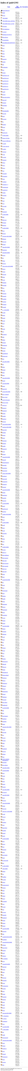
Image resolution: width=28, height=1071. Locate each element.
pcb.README (5, 838)
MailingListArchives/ (7, 34)
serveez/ (4, 912)
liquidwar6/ (4, 705)
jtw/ (3, 645)
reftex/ (3, 882)
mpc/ (3, 778)
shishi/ (3, 920)
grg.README (5, 522)
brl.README (5, 135)
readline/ (4, 877)
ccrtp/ (3, 154)
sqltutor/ (4, 956)
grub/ (3, 528)
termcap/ (4, 977)
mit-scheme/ (5, 765)
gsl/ (3, 536)
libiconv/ (4, 667)
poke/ (3, 852)
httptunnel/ (4, 609)
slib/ (3, 934)
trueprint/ (4, 996)
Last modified (17, 7)
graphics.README (6, 514)
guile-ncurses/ (5, 563)
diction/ (4, 233)
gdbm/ (3, 340)
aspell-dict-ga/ (5, 78)
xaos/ (3, 1051)
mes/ (3, 746)
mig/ (3, 757)
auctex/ (4, 94)
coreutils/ (4, 195)
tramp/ (3, 994)
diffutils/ (4, 239)
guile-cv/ (4, 552)
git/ (3, 364)
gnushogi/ (4, 476)
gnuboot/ (4, 419)
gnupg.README (6, 457)
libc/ (3, 656)
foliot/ (3, 290)
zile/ (3, 1065)
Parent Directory (6, 10)
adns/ (3, 53)
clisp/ (3, 179)
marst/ (3, 729)
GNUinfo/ (4, 26)
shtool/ (3, 926)
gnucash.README (6, 424)
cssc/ (3, 203)
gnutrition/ (4, 495)
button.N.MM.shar (6, 141)
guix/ (3, 577)
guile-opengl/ (5, 566)
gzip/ (3, 593)
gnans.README (6, 378)
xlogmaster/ (5, 1056)
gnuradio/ (4, 465)
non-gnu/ (4, 808)
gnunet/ (4, 454)
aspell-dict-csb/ (5, 75)
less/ (3, 653)
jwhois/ (4, 648)
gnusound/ (4, 479)
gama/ (3, 315)
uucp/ (3, 1010)
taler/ (3, 972)
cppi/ (3, 201)
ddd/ (3, 217)
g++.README (5, 310)
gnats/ (3, 386)
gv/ (3, 582)
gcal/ (3, 323)
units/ (3, 1002)
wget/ (3, 1043)
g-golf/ (3, 312)
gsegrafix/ (4, 533)
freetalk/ (4, 307)
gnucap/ (4, 421)
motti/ (3, 776)
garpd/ (3, 318)
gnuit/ (3, 438)
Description (25, 6)
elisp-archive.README (7, 266)
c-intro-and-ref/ (5, 146)
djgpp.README (6, 247)
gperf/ (3, 506)
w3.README (5, 1029)
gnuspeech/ (4, 481)
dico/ (3, 230)
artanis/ (4, 72)
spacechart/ (4, 947)
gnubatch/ (4, 410)
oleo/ (3, 819)
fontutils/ (4, 296)
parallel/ (4, 830)
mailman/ (4, 718)
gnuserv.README (6, 473)
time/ (3, 991)
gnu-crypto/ (5, 397)
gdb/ (3, 337)
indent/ (3, 628)
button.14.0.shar (5, 138)
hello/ (3, 601)
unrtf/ (3, 1005)
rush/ (3, 893)
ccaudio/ (4, 149)
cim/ (3, 171)
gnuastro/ (4, 408)
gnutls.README (6, 489)
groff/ (3, 525)
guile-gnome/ (5, 558)
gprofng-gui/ (5, 509)
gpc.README (5, 503)
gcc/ (3, 326)
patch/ (3, 836)
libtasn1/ (4, 686)
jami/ (3, 639)
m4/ (3, 713)
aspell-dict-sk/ (5, 89)
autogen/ (4, 102)
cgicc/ (3, 165)
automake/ (4, 105)
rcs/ (3, 874)
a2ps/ (3, 45)
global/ (3, 370)
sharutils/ (4, 915)
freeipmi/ (4, 304)
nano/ (3, 797)
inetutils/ (4, 631)
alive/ (3, 56)
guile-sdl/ (4, 571)
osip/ (3, 825)
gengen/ (4, 342)
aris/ (3, 70)
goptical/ (4, 500)
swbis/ (3, 969)
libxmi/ (4, 694)
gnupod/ (4, 459)
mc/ (3, 735)
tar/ (3, 975)
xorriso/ (4, 1062)
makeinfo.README (6, 727)
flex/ (3, 288)
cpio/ (3, 198)
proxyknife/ (5, 855)
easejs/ (3, 255)
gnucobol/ (4, 429)
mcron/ (3, 738)
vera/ (3, 1024)
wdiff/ (3, 1035)
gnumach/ (4, 449)
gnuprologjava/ (5, 462)
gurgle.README (6, 579)
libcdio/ (4, 658)
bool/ (3, 130)
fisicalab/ (4, 285)
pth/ (3, 863)
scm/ (3, 904)
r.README (5, 868)
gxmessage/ (5, 590)
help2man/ (4, 604)
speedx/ (4, 950)
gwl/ (3, 588)
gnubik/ (4, 416)
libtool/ (4, 688)
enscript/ (4, 274)
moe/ (3, 773)
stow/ (3, 961)
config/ (3, 192)
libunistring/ (5, 691)
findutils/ (4, 282)
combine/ (4, 181)
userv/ (3, 1007)
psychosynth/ (5, 860)
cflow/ (3, 162)
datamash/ (4, 211)
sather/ (3, 896)
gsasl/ (3, 530)
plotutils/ (4, 849)
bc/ (3, 121)
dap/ (3, 209)
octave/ (4, 817)
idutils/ (3, 620)
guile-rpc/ (4, 569)
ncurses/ (4, 800)
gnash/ (3, 380)
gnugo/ (3, 435)
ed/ (3, 258)
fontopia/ (4, 293)
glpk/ (3, 372)
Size (21, 6)
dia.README (5, 228)
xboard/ (4, 1054)
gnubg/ (3, 413)
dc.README (5, 214)
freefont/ (4, 301)
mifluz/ (4, 754)
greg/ (3, 517)
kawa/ (3, 650)
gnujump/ (4, 440)
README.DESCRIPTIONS (8, 42)
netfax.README (6, 803)
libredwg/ (4, 678)
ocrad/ (3, 814)
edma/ (3, 260)
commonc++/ (5, 184)
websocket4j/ (5, 1037)
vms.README (5, 1026)
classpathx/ (4, 176)
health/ (3, 598)
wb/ (3, 1032)
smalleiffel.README (7, 936)
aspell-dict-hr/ (5, 81)
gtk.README (5, 547)
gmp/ (3, 375)
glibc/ (3, 367)
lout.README (5, 708)
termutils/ (4, 980)
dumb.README (6, 252)
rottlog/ (4, 887)
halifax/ (4, 596)
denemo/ (4, 225)
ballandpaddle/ (5, 111)
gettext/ (4, 348)
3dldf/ (3, 12)
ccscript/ (4, 157)
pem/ (3, 841)
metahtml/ (4, 748)
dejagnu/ (4, 222)
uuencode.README (6, 1013)
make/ (3, 724)
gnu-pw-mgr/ (5, 402)
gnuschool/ (4, 470)
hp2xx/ (3, 607)
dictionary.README (7, 236)
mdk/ (3, 743)
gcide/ (3, 329)
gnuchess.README (6, 427)
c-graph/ (4, 143)
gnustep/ (4, 487)
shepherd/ (4, 917)
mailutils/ (4, 721)
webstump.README (7, 1040)
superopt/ (4, 966)
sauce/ (3, 898)
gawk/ (3, 320)
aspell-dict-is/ (5, 83)
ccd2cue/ (4, 151)
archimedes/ (5, 67)
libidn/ (3, 669)
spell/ (3, 953)
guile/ (3, 574)
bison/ (3, 127)
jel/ (3, 642)
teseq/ (3, 983)
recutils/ (4, 879)
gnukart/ (4, 443)
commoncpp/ (5, 187)
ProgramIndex (5, 40)
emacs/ (3, 269)
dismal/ (4, 244)
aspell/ (3, 91)
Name (8, 6)
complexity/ (5, 190)
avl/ (3, 108)
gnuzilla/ (4, 498)
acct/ (3, 48)
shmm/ (3, 923)
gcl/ (3, 331)
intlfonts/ (4, 634)
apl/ (3, 64)
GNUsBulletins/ (5, 29)
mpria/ (3, 784)
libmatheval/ (5, 672)
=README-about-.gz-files (8, 23)
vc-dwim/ (4, 1018)
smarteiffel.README (7, 942)
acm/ (3, 51)
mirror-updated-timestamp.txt (5, 760)
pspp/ (3, 857)
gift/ (3, 359)
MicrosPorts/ (5, 37)
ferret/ (3, 280)
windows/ (4, 1048)
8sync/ (3, 15)
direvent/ (4, 241)
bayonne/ (4, 119)
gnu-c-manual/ (5, 394)
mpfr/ (3, 781)
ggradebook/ (5, 353)
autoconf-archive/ (6, 97)
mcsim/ (4, 740)
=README (5, 18)
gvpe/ (3, 585)
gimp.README (5, 361)
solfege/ (4, 945)
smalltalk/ (4, 939)
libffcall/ (4, 664)
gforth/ (3, 350)
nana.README (5, 795)
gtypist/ (4, 549)
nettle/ (3, 806)
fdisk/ (3, 277)
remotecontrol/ (5, 885)
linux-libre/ (4, 702)
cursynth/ (4, 206)
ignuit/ (3, 623)
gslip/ (3, 539)
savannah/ (4, 901)
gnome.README (6, 391)
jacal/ (3, 637)
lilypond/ (4, 699)
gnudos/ (4, 432)
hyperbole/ (4, 615)
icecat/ (3, 618)
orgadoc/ (4, 822)
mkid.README (5, 767)
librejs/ (3, 680)
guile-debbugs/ (5, 555)
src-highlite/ (5, 958)
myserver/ (4, 792)
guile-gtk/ (4, 560)
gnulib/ (3, 446)
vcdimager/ (4, 1021)
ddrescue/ (4, 220)
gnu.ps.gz (4, 405)
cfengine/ (4, 160)
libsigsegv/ (4, 683)
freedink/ (4, 299)
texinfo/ (4, 988)
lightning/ (4, 697)
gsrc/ (3, 541)
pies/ (3, 847)
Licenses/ (4, 32)
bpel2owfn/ (4, 132)
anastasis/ (4, 59)
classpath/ (4, 173)
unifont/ (4, 999)
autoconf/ (4, 100)
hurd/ (3, 612)
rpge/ (3, 890)
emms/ (3, 271)
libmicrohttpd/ (5, 675)
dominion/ (4, 250)
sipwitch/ (4, 931)
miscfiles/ (4, 762)
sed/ (3, 909)
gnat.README (5, 383)
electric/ (4, 263)
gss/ (3, 544)
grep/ (3, 519)
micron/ (4, 751)
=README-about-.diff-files (8, 21)
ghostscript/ (5, 356)
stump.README (6, 964)
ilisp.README (5, 626)
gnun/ (3, 451)
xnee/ (3, 1059)
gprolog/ (4, 511)
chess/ (3, 168)
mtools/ (4, 787)
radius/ (3, 871)
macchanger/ (5, 716)
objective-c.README (7, 811)
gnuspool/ (4, 484)
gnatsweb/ (4, 389)
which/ (3, 1046)
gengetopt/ (4, 345)
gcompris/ (4, 334)
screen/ (3, 907)
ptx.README (5, 866)
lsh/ (3, 710)
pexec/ (3, 844)
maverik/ (4, 732)
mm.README (5, 770)
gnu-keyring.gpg (6, 400)
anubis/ (4, 61)
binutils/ (4, 124)
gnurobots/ (4, 468)
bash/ (3, 116)
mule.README (5, 789)
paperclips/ (4, 827)
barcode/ (4, 113)
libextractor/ (5, 661)
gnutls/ (3, 492)
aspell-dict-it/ (5, 86)
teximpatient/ (5, 986)
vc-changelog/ (5, 1016)
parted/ (3, 833)
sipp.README (5, 928)
